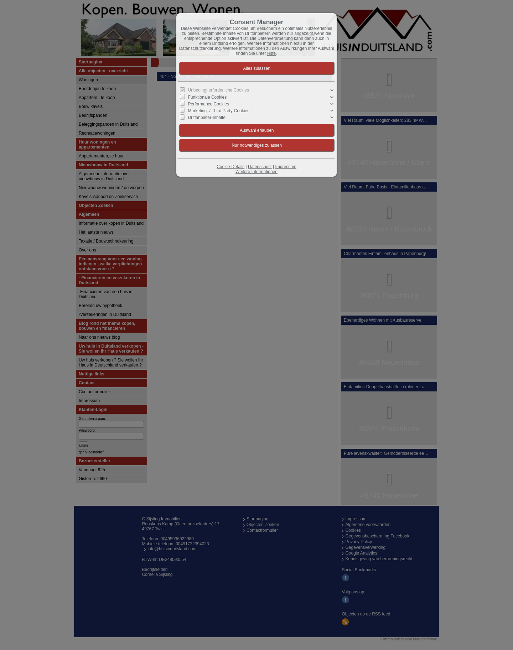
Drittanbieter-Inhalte (207, 117)
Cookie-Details (230, 166)
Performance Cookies (208, 104)
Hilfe (271, 53)
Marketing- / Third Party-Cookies (219, 110)
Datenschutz (260, 166)
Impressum (285, 166)
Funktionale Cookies (207, 96)
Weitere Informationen (256, 171)
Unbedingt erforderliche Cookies (218, 90)
